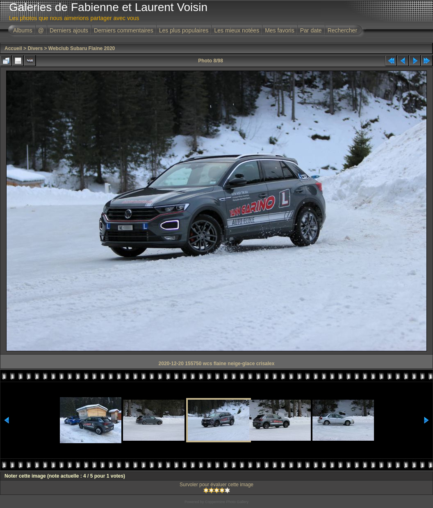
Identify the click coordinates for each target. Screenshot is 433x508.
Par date (311, 30)
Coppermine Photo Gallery (226, 502)
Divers (35, 48)
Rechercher (342, 30)
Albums (22, 30)
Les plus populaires (184, 30)
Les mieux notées (236, 30)
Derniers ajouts (69, 30)
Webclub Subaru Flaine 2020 (81, 48)
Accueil (13, 48)
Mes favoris (279, 30)
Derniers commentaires (123, 30)
